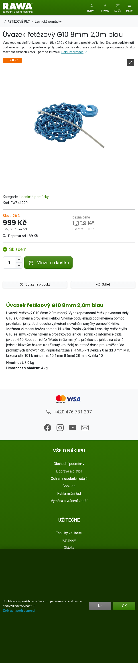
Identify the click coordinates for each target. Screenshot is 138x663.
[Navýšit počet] (19, 259)
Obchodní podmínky (69, 464)
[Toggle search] (91, 7)
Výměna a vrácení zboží (69, 501)
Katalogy (69, 540)
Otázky (69, 548)
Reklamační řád (69, 493)
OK (124, 606)
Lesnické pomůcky (34, 197)
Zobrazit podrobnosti (19, 610)
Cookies (69, 486)
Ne (100, 606)
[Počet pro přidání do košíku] (9, 262)
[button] (105, 7)
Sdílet (103, 284)
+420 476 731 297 (69, 412)
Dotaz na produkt (35, 284)
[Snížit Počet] (19, 265)
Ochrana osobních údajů (69, 478)
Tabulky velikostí (69, 533)
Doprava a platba (69, 471)
